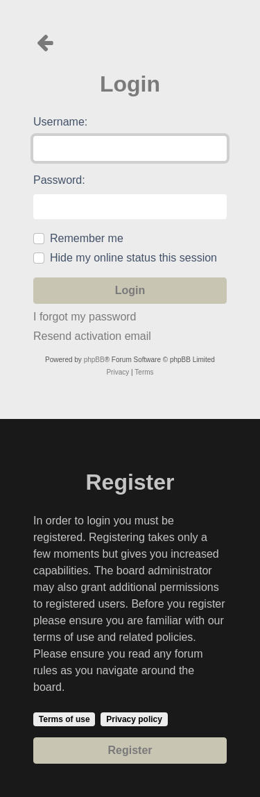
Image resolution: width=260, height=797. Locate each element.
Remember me (86, 238)
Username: (60, 122)
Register (129, 750)
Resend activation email (92, 336)
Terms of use (64, 719)
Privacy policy (134, 719)
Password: (59, 180)
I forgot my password (85, 317)
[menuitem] (117, 372)
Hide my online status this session (133, 258)
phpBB (94, 359)
